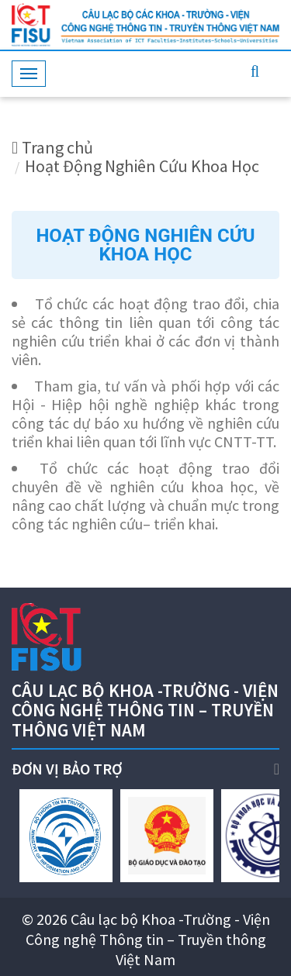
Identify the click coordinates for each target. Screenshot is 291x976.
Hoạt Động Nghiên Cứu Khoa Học (142, 166)
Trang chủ (52, 147)
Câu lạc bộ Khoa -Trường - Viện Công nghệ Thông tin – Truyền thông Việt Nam (148, 939)
